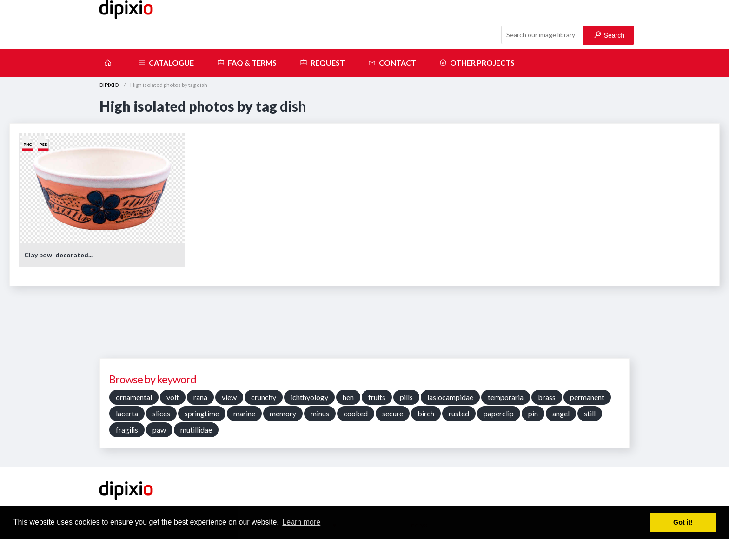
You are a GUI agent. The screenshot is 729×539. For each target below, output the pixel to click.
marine (244, 413)
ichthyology (309, 397)
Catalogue (166, 63)
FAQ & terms (247, 63)
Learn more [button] (301, 522)
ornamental (134, 397)
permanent (587, 397)
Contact (392, 63)
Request (322, 63)
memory (283, 413)
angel (561, 413)
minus (320, 413)
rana (200, 397)
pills (406, 397)
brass (547, 397)
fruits (376, 397)
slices (161, 413)
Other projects (477, 63)
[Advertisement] (364, 326)
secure (392, 413)
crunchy (263, 397)
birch (426, 413)
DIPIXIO (109, 84)
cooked (356, 413)
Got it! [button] (683, 522)
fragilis (127, 429)
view (229, 397)
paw (159, 429)
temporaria (506, 397)
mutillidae (196, 429)
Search (609, 35)
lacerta (127, 413)
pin (533, 413)
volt (172, 397)
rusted (459, 413)
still (590, 413)
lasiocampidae (450, 397)
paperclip (499, 413)
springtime (202, 413)
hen (348, 397)
